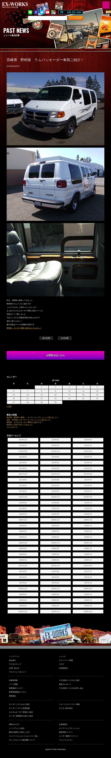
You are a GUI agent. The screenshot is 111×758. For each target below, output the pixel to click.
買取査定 (12, 696)
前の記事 (46, 338)
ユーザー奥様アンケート (68, 736)
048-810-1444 (74, 12)
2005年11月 (55, 611)
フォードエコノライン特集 (69, 704)
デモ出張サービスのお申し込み (71, 688)
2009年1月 (88, 537)
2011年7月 (88, 480)
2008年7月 (88, 548)
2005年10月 (88, 611)
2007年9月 (23, 571)
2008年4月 (88, 554)
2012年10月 (88, 451)
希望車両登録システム (17, 692)
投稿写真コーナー (66, 732)
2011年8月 (55, 480)
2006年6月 (23, 600)
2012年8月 (55, 457)
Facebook (36, 12)
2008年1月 (88, 560)
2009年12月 (23, 520)
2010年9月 (23, 503)
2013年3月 (23, 445)
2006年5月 (55, 600)
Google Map (53, 12)
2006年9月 (23, 594)
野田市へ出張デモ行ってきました (20, 425)
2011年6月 (23, 485)
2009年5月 (55, 531)
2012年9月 (23, 457)
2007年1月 (88, 583)
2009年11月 (55, 520)
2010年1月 (88, 514)
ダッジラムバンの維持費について (22, 740)
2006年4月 (88, 600)
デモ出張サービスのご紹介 (69, 680)
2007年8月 (55, 571)
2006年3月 (23, 606)
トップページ (14, 656)
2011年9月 (23, 480)
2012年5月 (55, 462)
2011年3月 (23, 491)
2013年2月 (55, 445)
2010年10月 (88, 497)
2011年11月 (55, 474)
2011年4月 (88, 485)
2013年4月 (88, 439)
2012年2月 (55, 468)
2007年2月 (55, 583)
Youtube (47, 12)
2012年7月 (88, 457)
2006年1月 (88, 606)
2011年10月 (88, 474)
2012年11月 (55, 451)
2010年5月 (55, 508)
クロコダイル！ (13, 427)
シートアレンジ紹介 (17, 728)
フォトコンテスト (66, 740)
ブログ (61, 664)
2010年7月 (88, 503)
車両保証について (16, 688)
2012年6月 (23, 462)
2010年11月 (55, 497)
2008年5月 (55, 554)
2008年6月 (23, 554)
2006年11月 (55, 588)
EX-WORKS (19, 5)
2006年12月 (23, 588)
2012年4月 (88, 462)
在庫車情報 (13, 680)
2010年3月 (23, 514)
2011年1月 (88, 491)
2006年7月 (88, 594)
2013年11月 (23, 439)
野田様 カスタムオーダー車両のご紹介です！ (25, 422)
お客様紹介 (63, 724)
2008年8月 (55, 548)
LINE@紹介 (63, 668)
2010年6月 (23, 508)
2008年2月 (55, 560)
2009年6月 (23, 531)
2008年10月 (88, 543)
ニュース (62, 656)
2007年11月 (55, 565)
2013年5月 (55, 439)
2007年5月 (55, 577)
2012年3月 (23, 468)
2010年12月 (23, 497)
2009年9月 (23, 526)
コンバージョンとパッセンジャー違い (23, 736)
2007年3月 (23, 583)
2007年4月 (88, 577)
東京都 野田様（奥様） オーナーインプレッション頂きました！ (33, 417)
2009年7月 (88, 526)
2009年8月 (55, 526)
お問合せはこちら (55, 355)
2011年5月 (55, 485)
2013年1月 (88, 445)
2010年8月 (55, 503)
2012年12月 (23, 451)
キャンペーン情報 (66, 660)
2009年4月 (88, 531)
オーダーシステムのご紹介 (19, 704)
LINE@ (30, 12)
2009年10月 (88, 520)
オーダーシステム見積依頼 (19, 708)
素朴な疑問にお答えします (19, 732)
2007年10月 (88, 565)
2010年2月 (55, 514)
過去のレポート (65, 684)
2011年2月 (55, 491)
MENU (106, 5)
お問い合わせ (14, 668)
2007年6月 (23, 577)
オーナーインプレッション (69, 728)
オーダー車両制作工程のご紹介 (21, 716)
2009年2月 (55, 537)
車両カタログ (14, 724)
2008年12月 (23, 543)
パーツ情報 (13, 684)
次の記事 (65, 338)
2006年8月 (55, 594)
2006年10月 (88, 588)
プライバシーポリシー (17, 672)
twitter (42, 12)
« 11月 (9, 406)
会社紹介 (12, 660)
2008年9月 (23, 548)
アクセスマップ (15, 664)
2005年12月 (23, 611)
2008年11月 (55, 543)
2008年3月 (23, 560)
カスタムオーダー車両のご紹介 (21, 712)
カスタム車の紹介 (66, 708)
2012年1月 (88, 468)
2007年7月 (88, 571)
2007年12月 (23, 565)
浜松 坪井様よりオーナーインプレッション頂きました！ (29, 420)
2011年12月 (23, 474)
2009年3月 (23, 537)
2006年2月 (55, 606)
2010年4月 (88, 508)
